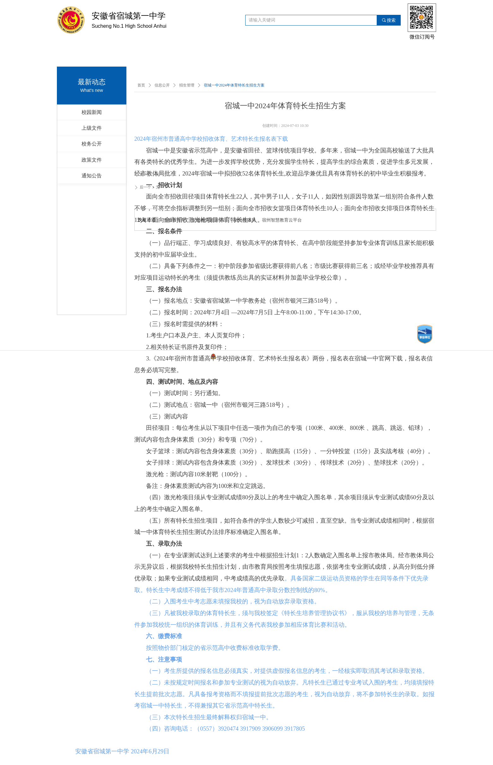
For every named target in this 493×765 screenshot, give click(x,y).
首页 (141, 85)
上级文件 (92, 128)
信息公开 (162, 85)
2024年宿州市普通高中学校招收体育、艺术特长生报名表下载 (211, 139)
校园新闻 (92, 112)
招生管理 (186, 85)
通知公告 (92, 175)
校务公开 (92, 143)
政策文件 (92, 160)
